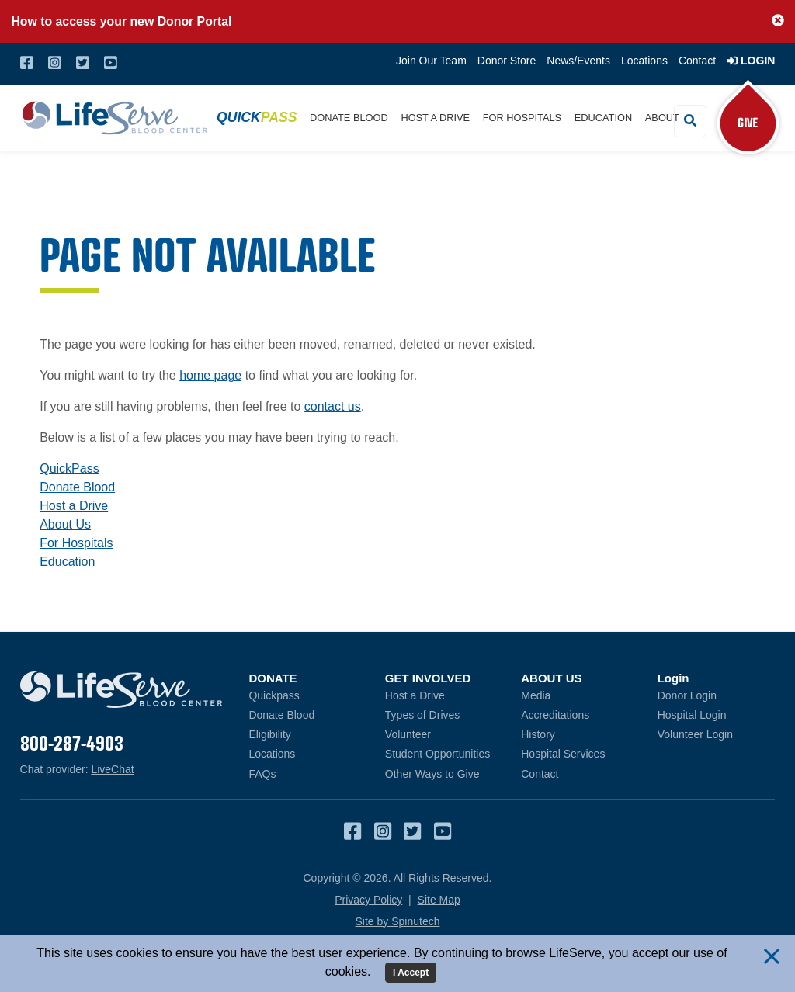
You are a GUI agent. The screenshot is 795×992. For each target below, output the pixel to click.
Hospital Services (563, 753)
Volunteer (408, 734)
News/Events (578, 60)
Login (751, 60)
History (538, 734)
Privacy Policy (368, 899)
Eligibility (269, 734)
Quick (257, 117)
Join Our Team (431, 60)
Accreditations (555, 715)
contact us (332, 406)
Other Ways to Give (432, 774)
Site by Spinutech (398, 921)
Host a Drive (435, 117)
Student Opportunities (437, 753)
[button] (778, 20)
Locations (644, 60)
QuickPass (69, 468)
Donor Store (506, 60)
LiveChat (112, 769)
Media (535, 695)
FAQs (262, 774)
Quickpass (273, 695)
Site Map (439, 899)
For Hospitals (522, 117)
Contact (697, 60)
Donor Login (717, 695)
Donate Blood (349, 117)
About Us (65, 524)
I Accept (411, 972)
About (662, 117)
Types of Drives (422, 715)
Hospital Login (717, 714)
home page (210, 375)
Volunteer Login (717, 734)
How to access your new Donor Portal (121, 21)
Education (603, 117)
